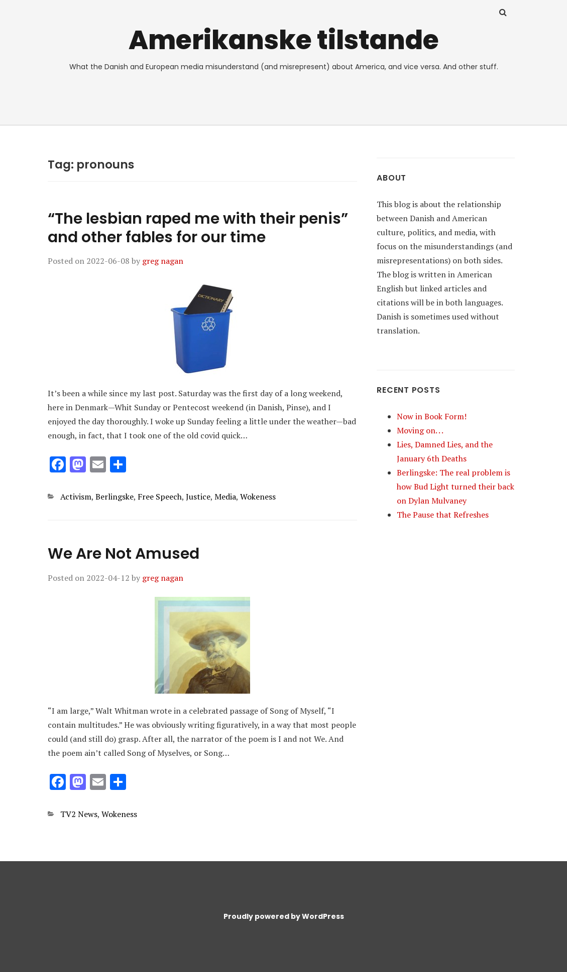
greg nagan (162, 260)
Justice (198, 496)
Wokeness (258, 496)
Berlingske (114, 496)
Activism (75, 496)
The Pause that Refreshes (443, 514)
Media (225, 496)
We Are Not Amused (123, 553)
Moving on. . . (420, 430)
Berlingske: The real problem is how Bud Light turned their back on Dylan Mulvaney (455, 486)
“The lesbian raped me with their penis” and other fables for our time (198, 228)
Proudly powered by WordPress (283, 916)
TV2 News (78, 814)
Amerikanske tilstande (284, 40)
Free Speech (160, 496)
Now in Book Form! (432, 416)
